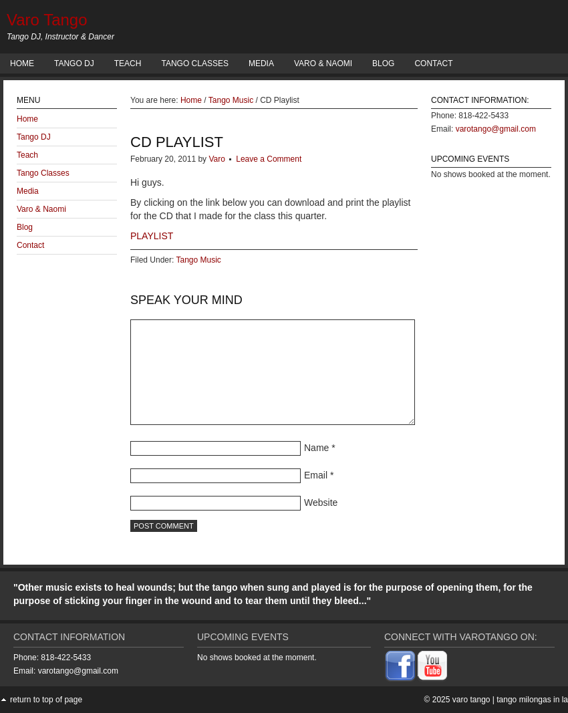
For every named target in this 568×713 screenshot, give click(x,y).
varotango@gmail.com (496, 129)
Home (22, 63)
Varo (216, 159)
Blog (383, 63)
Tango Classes (194, 63)
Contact (433, 63)
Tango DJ (74, 63)
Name (316, 447)
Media (261, 63)
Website (320, 502)
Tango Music (198, 260)
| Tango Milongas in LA (530, 699)
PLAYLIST (151, 236)
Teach (128, 63)
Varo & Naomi (323, 63)
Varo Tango (47, 20)
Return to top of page (46, 699)
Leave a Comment (268, 159)
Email (315, 475)
